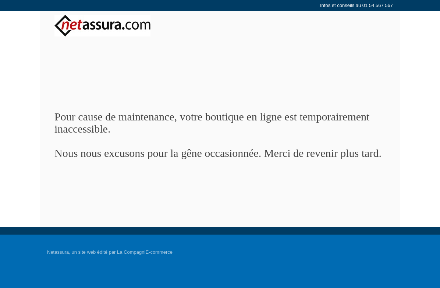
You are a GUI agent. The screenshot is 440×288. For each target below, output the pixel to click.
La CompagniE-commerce (145, 252)
